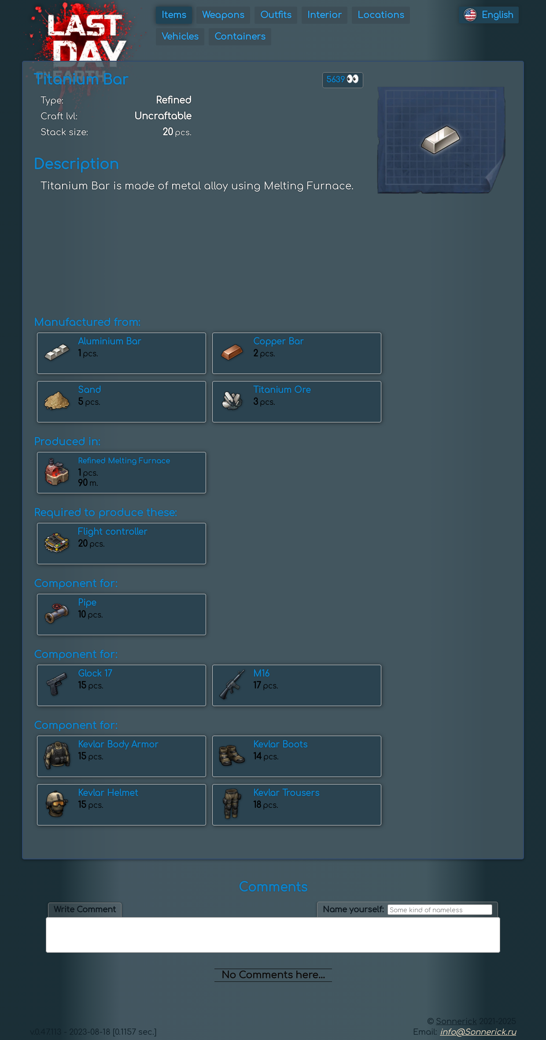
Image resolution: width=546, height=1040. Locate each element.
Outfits (275, 15)
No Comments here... (273, 975)
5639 (342, 79)
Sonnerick (456, 1021)
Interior (324, 15)
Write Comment (85, 909)
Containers (240, 37)
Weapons (223, 15)
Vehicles (180, 37)
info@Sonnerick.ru (478, 1032)
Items (174, 15)
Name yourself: (353, 909)
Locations (381, 15)
